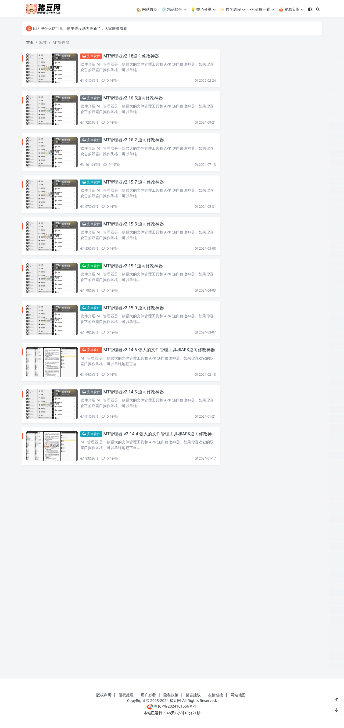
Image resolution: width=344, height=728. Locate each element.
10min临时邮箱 (250, 537)
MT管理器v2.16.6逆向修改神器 (135, 99)
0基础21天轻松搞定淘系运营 (272, 309)
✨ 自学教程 (232, 9)
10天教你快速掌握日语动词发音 (272, 555)
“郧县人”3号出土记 (300, 144)
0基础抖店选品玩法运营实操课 (273, 391)
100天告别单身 (303, 501)
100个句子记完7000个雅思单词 (272, 464)
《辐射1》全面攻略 (246, 236)
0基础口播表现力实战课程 (295, 354)
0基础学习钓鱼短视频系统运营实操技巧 (272, 373)
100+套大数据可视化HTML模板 (272, 427)
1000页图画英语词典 (246, 455)
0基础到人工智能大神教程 (249, 354)
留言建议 (193, 694)
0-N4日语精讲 (295, 245)
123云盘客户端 (273, 665)
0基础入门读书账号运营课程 (272, 336)
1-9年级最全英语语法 (272, 409)
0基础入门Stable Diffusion (272, 318)
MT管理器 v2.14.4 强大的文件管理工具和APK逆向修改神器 (161, 441)
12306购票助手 (242, 656)
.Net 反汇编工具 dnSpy (295, 126)
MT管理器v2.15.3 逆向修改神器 (135, 227)
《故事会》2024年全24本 (272, 208)
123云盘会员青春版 (300, 656)
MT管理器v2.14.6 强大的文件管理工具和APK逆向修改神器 (161, 355)
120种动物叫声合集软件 (295, 628)
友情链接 (215, 694)
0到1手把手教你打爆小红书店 (272, 281)
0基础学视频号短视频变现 (272, 382)
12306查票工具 (296, 647)
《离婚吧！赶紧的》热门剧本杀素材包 (272, 226)
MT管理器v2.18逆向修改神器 (133, 56)
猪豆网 (175, 700)
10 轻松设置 (301, 418)
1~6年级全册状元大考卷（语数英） (256, 418)
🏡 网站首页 (147, 9)
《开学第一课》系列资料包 (272, 190)
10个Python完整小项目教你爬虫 (272, 546)
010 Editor (295, 254)
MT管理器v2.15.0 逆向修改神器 (135, 313)
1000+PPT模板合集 (296, 437)
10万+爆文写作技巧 (295, 537)
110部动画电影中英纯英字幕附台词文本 (272, 574)
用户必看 (148, 694)
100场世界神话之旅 (250, 491)
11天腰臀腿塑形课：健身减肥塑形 (272, 601)
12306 (238, 638)
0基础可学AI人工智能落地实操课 (272, 363)
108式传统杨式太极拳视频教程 (292, 528)
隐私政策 (170, 694)
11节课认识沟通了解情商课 (272, 619)
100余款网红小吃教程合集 (295, 482)
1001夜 (278, 455)
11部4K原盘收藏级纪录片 (249, 628)
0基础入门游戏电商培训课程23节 (272, 327)
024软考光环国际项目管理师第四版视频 (272, 263)
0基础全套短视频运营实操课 (272, 345)
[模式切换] (310, 9)
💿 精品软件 (174, 9)
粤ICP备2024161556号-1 (171, 706)
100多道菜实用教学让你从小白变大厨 (258, 501)
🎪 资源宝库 (291, 9)
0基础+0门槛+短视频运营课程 (272, 299)
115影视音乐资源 (249, 583)
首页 (30, 42)
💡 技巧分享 (203, 9)
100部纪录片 (250, 519)
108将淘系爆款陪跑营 (246, 528)
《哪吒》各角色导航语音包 (250, 181)
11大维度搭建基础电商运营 (272, 592)
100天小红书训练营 (250, 510)
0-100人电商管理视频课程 (249, 245)
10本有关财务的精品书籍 (273, 564)
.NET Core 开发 (250, 126)
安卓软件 (93, 56)
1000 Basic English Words (250, 437)
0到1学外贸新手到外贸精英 (272, 272)
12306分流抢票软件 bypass (251, 647)
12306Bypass (264, 638)
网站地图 (238, 694)
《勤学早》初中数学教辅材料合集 (272, 172)
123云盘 (270, 656)
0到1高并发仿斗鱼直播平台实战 (272, 290)
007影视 (250, 254)
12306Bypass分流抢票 (297, 638)
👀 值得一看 (261, 9)
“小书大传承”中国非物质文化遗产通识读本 (272, 135)
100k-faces (304, 455)
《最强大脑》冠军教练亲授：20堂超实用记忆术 (272, 217)
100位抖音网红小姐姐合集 (250, 482)
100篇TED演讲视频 (295, 510)
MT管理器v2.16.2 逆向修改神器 (135, 142)
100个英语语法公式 (300, 473)
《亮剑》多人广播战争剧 (272, 153)
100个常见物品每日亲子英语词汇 (254, 473)
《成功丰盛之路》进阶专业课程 (272, 199)
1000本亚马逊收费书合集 (295, 446)
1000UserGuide (249, 446)
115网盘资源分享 (295, 583)
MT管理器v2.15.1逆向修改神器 (135, 270)
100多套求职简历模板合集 (295, 491)
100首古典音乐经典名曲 (295, 519)
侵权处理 (126, 694)
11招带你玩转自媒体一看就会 (272, 610)
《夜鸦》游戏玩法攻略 (296, 181)
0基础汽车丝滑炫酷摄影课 (249, 400)
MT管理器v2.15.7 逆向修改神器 (135, 184)
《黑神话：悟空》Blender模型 (292, 236)
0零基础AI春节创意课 (295, 400)
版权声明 (103, 694)
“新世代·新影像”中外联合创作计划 (255, 144)
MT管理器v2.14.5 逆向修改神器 (135, 398)
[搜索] (318, 9)
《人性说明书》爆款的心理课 (272, 162)
